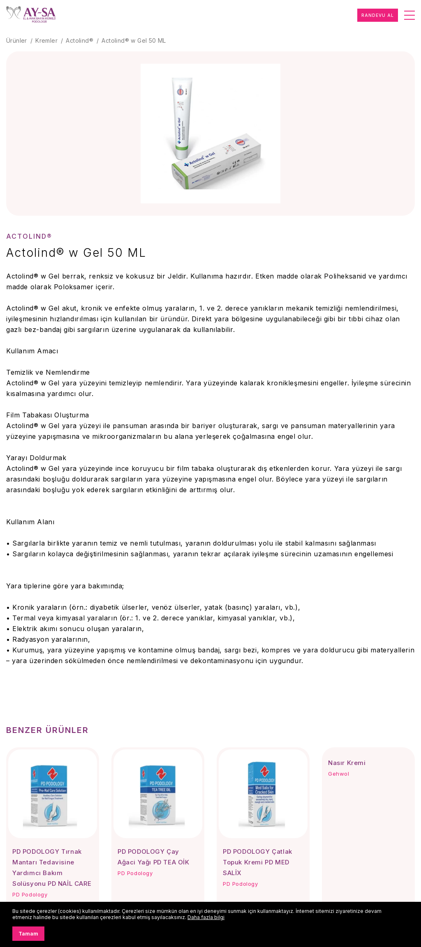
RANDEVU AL (377, 15)
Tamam (28, 934)
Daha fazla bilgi (205, 917)
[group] (210, 133)
